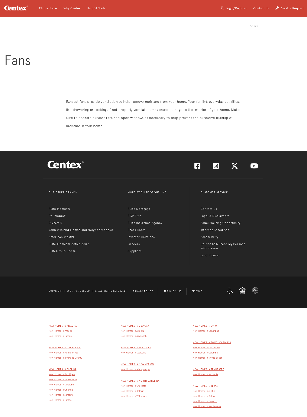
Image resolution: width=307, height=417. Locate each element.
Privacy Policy (143, 291)
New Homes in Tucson (60, 336)
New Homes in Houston (205, 401)
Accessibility (209, 237)
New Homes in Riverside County (65, 357)
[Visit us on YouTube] (254, 167)
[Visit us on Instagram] (216, 167)
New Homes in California (65, 347)
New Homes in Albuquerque (135, 369)
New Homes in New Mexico (137, 364)
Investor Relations (141, 237)
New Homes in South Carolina (212, 342)
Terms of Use (173, 291)
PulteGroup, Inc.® (62, 251)
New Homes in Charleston (206, 347)
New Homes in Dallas (204, 396)
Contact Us (261, 8)
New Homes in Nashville (205, 374)
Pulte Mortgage (139, 208)
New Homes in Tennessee (208, 369)
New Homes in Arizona (63, 325)
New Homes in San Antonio (207, 406)
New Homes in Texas (205, 386)
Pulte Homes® (59, 208)
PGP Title (135, 215)
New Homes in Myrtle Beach (207, 357)
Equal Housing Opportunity (220, 222)
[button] (48, 8)
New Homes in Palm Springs (63, 352)
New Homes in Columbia (206, 352)
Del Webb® (57, 215)
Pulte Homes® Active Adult (69, 244)
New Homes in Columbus (206, 331)
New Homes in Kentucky (136, 347)
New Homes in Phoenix (60, 331)
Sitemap (197, 291)
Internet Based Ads (215, 230)
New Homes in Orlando (61, 389)
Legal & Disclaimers (215, 215)
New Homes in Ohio (205, 325)
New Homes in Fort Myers (62, 374)
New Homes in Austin (204, 391)
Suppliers (135, 251)
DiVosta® (56, 222)
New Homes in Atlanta (132, 331)
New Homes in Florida (62, 369)
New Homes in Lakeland (61, 384)
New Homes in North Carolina (140, 380)
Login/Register (233, 8)
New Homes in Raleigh (132, 391)
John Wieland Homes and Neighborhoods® (81, 230)
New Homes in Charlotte (133, 386)
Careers (134, 244)
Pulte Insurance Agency (145, 222)
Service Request (289, 8)
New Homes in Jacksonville (63, 379)
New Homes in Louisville (133, 352)
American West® (61, 237)
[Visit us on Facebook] (197, 167)
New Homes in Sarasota (61, 395)
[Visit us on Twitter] (234, 167)
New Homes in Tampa (60, 400)
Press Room (136, 230)
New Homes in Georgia (135, 325)
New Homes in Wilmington (134, 396)
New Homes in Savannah (133, 336)
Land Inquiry (210, 255)
